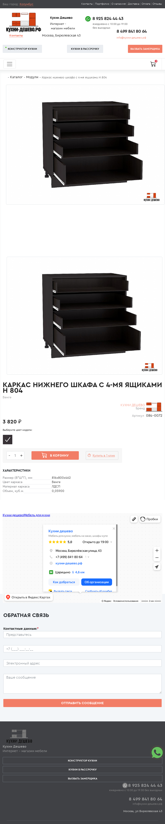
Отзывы (157, 3)
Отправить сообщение (82, 703)
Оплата (146, 3)
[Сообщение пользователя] (82, 684)
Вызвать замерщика (145, 48)
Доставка (133, 3)
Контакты (87, 3)
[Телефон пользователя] (82, 648)
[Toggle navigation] (9, 64)
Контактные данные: (21, 628)
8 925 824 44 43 (107, 18)
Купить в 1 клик (104, 455)
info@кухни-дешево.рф (131, 37)
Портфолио (102, 3)
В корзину (59, 455)
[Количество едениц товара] (15, 455)
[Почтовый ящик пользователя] (82, 663)
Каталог (16, 77)
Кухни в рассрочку (85, 48)
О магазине (118, 3)
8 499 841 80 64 (132, 31)
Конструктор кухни (22, 48)
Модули (32, 77)
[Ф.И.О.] (82, 634)
